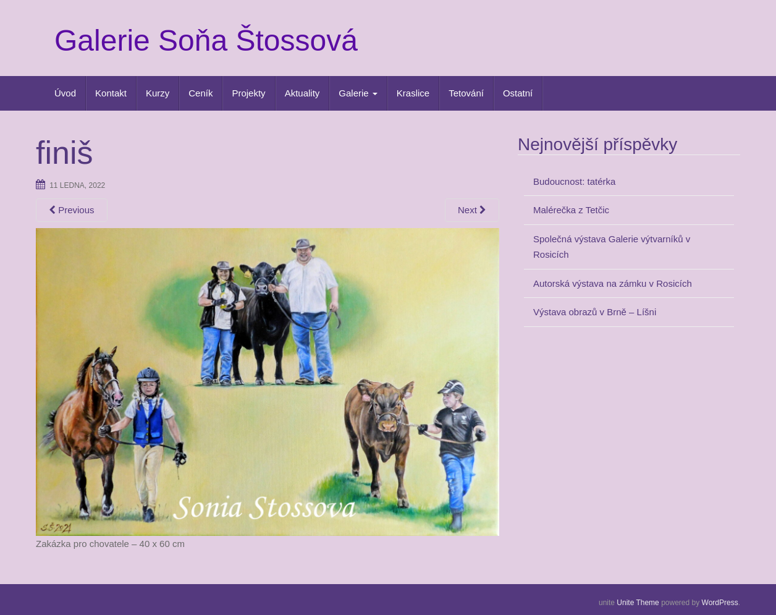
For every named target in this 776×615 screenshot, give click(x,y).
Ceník (200, 93)
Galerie (358, 93)
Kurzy (157, 93)
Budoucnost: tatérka (574, 181)
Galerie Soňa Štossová (206, 40)
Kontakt (111, 93)
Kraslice (413, 93)
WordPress (720, 602)
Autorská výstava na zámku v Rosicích (612, 283)
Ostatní (518, 93)
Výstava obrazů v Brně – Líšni (594, 312)
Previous (72, 210)
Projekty (248, 93)
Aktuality (302, 93)
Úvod (65, 93)
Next (472, 210)
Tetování (466, 93)
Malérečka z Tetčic (571, 210)
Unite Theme (638, 602)
